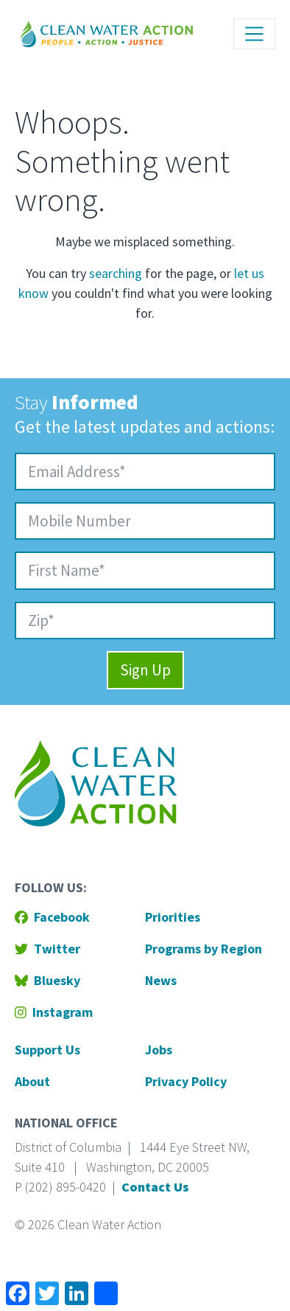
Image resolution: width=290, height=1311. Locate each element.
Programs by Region (203, 948)
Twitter (47, 948)
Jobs (158, 1049)
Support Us (47, 1049)
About (32, 1081)
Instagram (54, 1012)
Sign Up (145, 670)
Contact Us (155, 1186)
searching (115, 273)
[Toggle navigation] (254, 33)
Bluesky (47, 980)
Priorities (172, 916)
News (161, 980)
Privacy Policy (186, 1081)
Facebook (52, 916)
